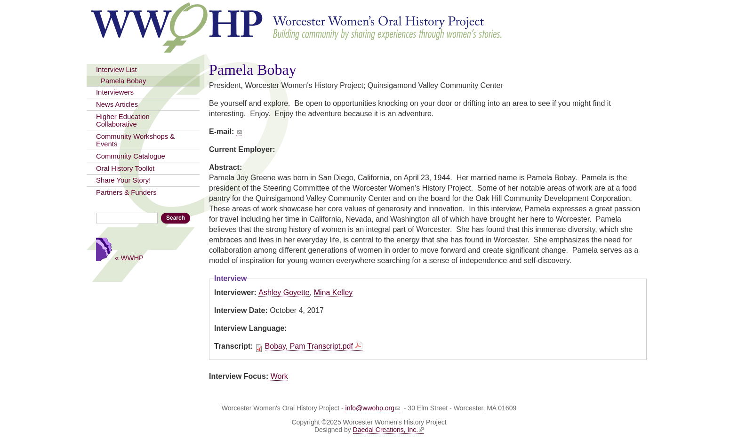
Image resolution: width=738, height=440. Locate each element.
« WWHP (129, 257)
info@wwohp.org (373, 408)
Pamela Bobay (123, 81)
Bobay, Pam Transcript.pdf (309, 346)
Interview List (116, 69)
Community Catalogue (130, 156)
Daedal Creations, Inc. (388, 429)
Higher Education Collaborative (123, 120)
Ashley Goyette (284, 292)
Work (279, 376)
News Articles (117, 104)
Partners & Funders (126, 192)
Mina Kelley (333, 292)
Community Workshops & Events (135, 140)
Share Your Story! (123, 180)
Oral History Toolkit (125, 168)
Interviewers (115, 92)
